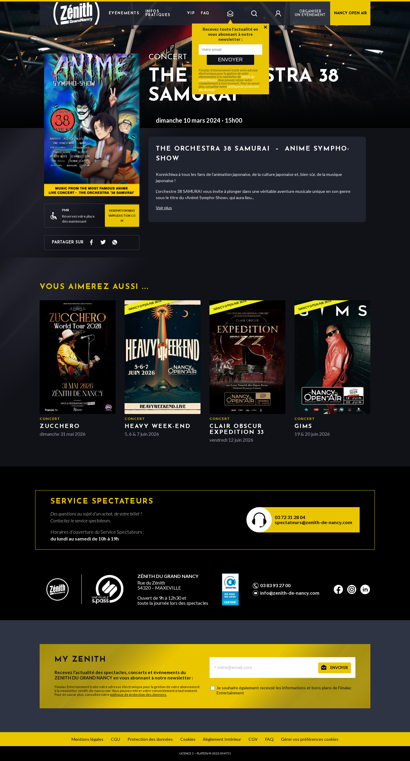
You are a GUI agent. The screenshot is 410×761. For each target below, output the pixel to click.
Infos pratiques (157, 13)
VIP (191, 13)
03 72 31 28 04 (290, 517)
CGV (253, 739)
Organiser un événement (310, 13)
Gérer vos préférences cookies (309, 739)
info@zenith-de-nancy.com (289, 593)
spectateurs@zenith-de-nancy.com (313, 522)
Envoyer (230, 59)
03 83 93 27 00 (275, 585)
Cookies (187, 739)
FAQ (205, 13)
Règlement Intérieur (222, 739)
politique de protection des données (229, 88)
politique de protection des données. (138, 694)
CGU (115, 739)
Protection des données (150, 739)
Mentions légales (87, 739)
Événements (124, 13)
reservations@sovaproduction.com (121, 215)
